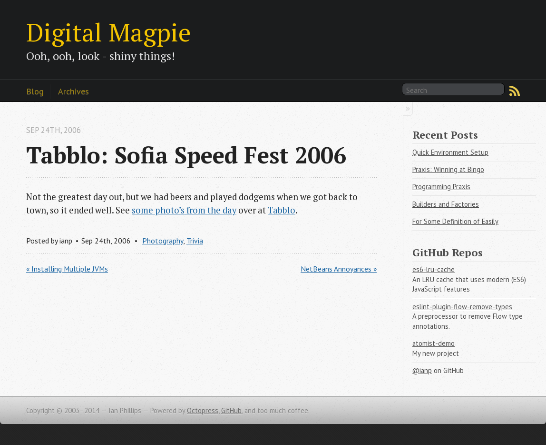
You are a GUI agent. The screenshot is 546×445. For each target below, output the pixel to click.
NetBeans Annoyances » (339, 268)
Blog (35, 91)
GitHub (231, 410)
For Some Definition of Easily (455, 221)
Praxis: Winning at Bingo (448, 169)
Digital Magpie (108, 32)
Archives (73, 91)
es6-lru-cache (433, 269)
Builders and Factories (445, 204)
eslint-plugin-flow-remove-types (462, 306)
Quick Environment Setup (450, 152)
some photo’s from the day (184, 210)
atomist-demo (433, 343)
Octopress (202, 410)
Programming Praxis (441, 186)
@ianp (422, 370)
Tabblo (281, 210)
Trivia (194, 240)
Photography (162, 240)
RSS (514, 91)
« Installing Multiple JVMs (67, 268)
